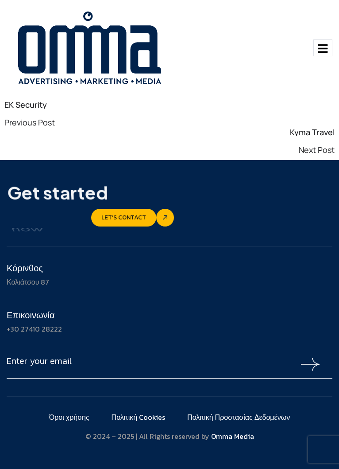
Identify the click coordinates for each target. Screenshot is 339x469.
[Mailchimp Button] (308, 364)
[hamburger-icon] (322, 47)
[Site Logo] (88, 47)
